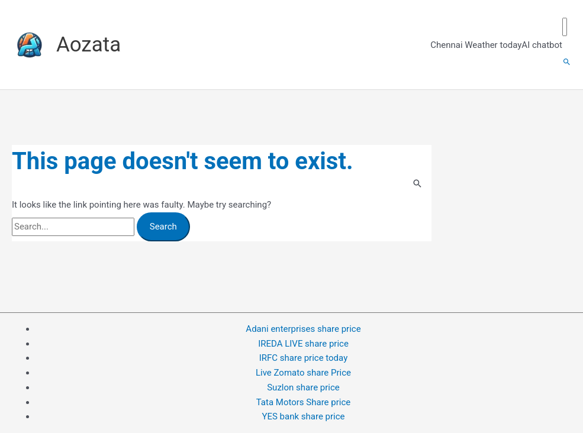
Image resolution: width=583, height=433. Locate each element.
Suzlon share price (303, 387)
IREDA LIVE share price (303, 343)
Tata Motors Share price (303, 402)
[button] (566, 62)
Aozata (88, 45)
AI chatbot (541, 45)
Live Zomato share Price (303, 372)
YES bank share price (303, 416)
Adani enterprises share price (303, 329)
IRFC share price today (303, 358)
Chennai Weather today (475, 45)
